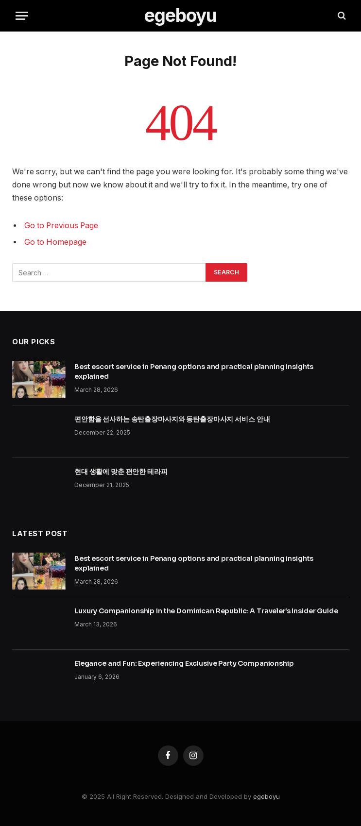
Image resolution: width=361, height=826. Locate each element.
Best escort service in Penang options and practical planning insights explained (193, 371)
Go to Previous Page (61, 225)
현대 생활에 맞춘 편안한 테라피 (121, 471)
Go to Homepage (55, 242)
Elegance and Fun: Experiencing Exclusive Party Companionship (184, 663)
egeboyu (266, 796)
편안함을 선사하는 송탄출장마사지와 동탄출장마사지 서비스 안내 (172, 419)
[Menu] (22, 16)
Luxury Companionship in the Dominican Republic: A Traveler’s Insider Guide (206, 611)
